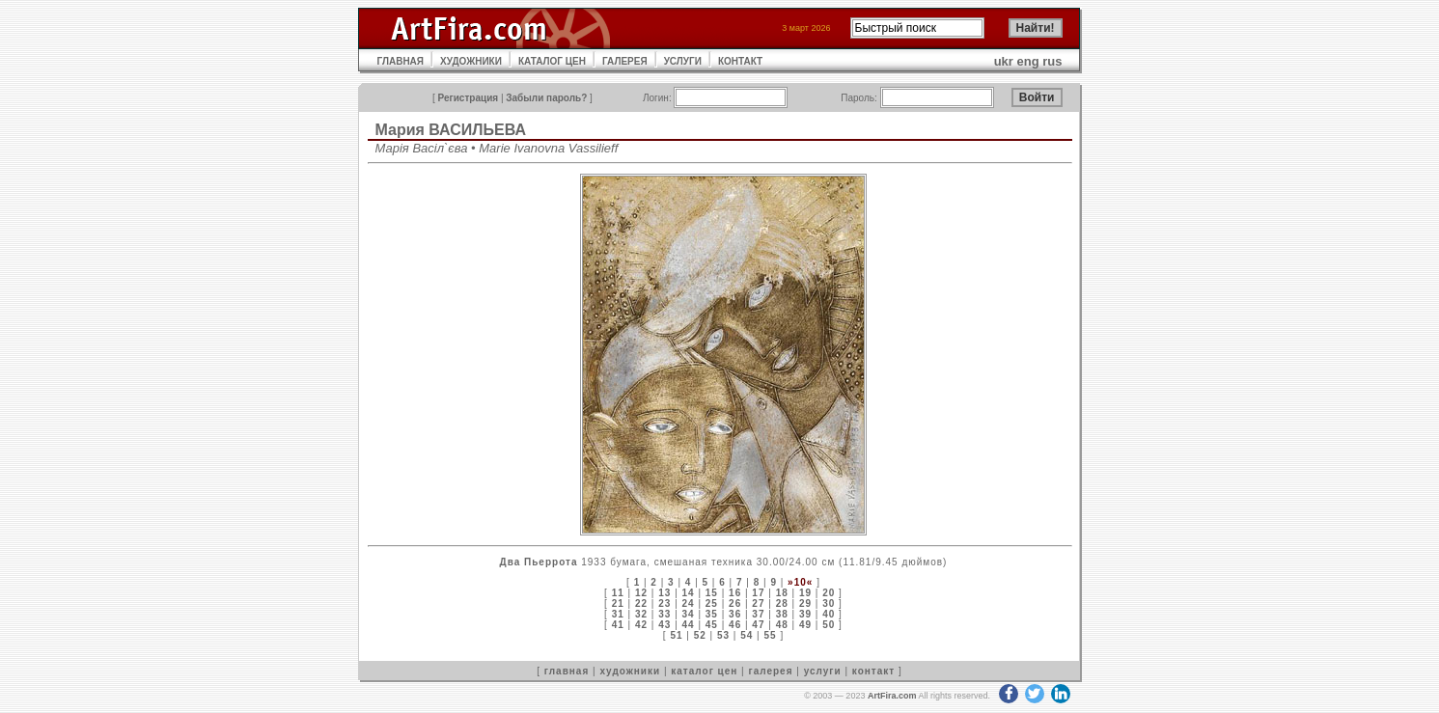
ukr (1003, 61)
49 (805, 624)
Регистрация (468, 98)
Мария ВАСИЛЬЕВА (451, 130)
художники (629, 671)
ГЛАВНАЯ (401, 61)
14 (688, 593)
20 (828, 593)
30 (828, 603)
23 (664, 603)
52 (700, 635)
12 (641, 593)
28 (782, 603)
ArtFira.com (892, 695)
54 (746, 635)
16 (735, 593)
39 (805, 614)
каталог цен (704, 671)
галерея (771, 671)
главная (566, 671)
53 (723, 635)
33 (664, 614)
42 (641, 624)
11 (618, 593)
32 (641, 614)
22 (641, 603)
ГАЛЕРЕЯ (625, 61)
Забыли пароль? (546, 98)
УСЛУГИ (683, 61)
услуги (823, 671)
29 (805, 603)
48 (782, 624)
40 (828, 614)
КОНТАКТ (740, 61)
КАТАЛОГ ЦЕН (552, 61)
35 (712, 614)
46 (735, 624)
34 (688, 614)
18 (782, 593)
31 (618, 614)
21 (618, 603)
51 (676, 635)
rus (1052, 61)
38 (782, 614)
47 (758, 624)
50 (828, 624)
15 (712, 593)
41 (618, 624)
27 (758, 603)
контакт (873, 671)
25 (712, 603)
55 (770, 635)
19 (805, 593)
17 (758, 593)
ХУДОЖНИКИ (471, 61)
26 (735, 603)
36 (735, 614)
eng (1028, 61)
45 (712, 624)
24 (688, 603)
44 (688, 624)
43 (664, 624)
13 (664, 593)
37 (758, 614)
